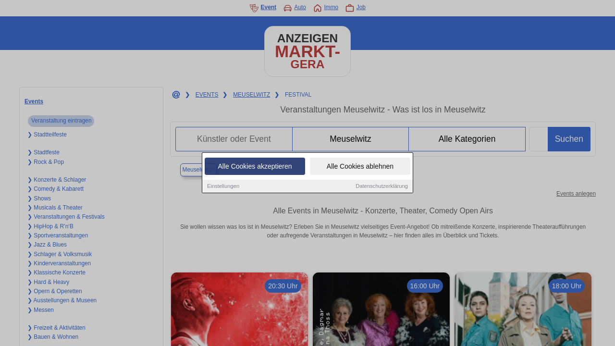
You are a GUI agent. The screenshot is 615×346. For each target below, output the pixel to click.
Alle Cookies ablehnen (360, 167)
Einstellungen (223, 186)
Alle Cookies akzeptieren (255, 167)
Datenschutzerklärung (382, 186)
